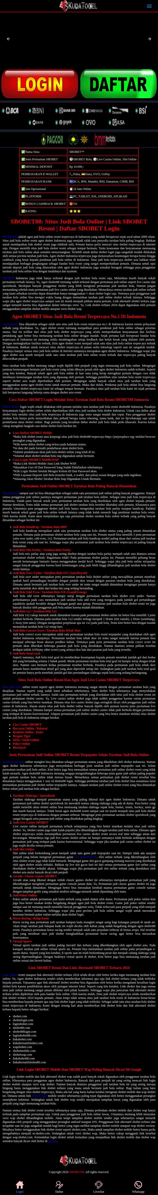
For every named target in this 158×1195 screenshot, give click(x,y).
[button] (8, 39)
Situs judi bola (12, 687)
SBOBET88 (10, 237)
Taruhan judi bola (13, 762)
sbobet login (39, 1096)
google (52, 1141)
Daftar (59, 1187)
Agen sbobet (10, 324)
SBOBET (8, 278)
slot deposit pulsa (86, 857)
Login (20, 1187)
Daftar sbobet (11, 407)
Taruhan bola (11, 493)
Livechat (98, 1187)
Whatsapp (138, 1187)
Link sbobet (10, 975)
